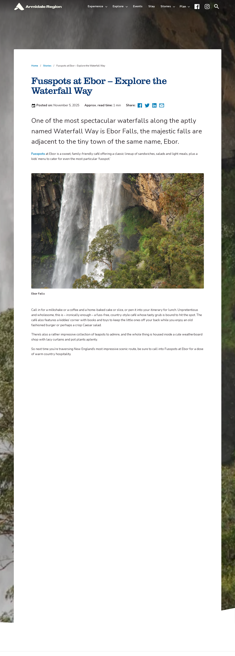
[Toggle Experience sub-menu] (107, 6)
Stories (166, 6)
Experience (95, 6)
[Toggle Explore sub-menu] (127, 6)
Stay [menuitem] (151, 6)
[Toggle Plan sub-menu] (184, 6)
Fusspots (38, 154)
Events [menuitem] (138, 6)
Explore (118, 6)
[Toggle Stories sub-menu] (174, 6)
